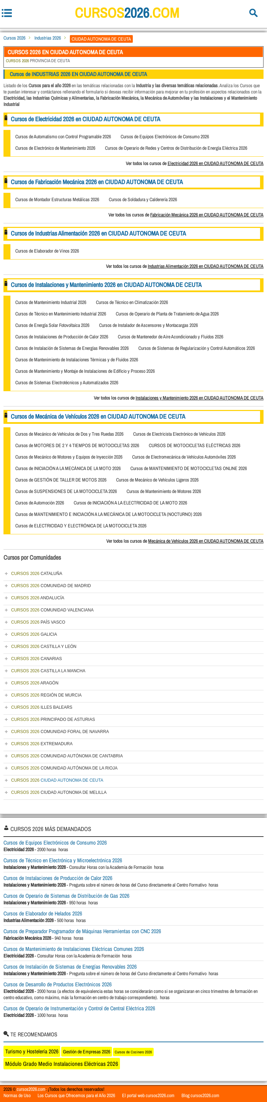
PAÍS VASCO (38, 622)
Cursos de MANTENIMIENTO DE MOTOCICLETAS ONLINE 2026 (188, 468)
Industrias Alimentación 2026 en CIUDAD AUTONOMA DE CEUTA (206, 266)
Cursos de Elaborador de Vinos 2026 (47, 251)
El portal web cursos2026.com (148, 1095)
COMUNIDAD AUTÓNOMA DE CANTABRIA (67, 756)
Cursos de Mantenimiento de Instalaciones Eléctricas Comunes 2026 (73, 949)
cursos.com (127, 12)
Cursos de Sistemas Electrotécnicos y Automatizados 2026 (66, 382)
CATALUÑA (36, 573)
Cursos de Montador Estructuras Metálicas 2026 (57, 199)
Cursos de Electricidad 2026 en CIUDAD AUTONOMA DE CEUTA (85, 119)
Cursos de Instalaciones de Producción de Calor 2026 (61, 337)
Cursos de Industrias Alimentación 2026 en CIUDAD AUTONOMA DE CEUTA (98, 233)
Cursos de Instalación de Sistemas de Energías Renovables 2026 (72, 348)
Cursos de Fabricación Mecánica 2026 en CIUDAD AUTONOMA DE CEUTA (97, 182)
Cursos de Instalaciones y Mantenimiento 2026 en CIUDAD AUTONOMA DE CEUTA (106, 284)
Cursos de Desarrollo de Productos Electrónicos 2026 (57, 984)
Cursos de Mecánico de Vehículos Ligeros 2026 (157, 480)
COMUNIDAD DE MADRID (51, 585)
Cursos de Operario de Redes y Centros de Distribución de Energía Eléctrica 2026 (176, 148)
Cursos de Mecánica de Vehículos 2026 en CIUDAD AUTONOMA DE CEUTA (98, 416)
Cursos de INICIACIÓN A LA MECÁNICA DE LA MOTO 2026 (68, 468)
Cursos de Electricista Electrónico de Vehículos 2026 (179, 434)
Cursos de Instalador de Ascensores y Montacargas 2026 (148, 325)
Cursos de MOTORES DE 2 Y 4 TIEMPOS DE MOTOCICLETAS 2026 (77, 445)
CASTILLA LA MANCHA (48, 670)
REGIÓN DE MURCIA (46, 695)
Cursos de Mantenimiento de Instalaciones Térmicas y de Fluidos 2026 (76, 359)
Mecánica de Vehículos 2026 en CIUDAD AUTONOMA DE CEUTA (206, 541)
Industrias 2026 (47, 38)
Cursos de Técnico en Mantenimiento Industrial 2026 (60, 314)
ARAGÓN (34, 683)
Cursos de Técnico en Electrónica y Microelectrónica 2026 (62, 860)
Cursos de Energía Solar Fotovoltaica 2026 (52, 325)
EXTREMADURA (42, 743)
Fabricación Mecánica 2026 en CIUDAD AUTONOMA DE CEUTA (207, 215)
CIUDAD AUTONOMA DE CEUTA (57, 780)
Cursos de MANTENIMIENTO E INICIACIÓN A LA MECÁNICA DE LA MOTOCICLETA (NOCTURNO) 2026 (108, 514)
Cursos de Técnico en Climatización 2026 (132, 302)
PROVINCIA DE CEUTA (38, 61)
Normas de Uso (17, 1095)
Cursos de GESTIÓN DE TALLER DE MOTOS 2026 (60, 480)
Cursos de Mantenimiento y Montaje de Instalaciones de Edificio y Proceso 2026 (85, 371)
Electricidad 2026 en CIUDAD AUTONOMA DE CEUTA (216, 163)
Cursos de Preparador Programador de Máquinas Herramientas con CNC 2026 (82, 931)
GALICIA (34, 634)
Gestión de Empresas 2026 (86, 1051)
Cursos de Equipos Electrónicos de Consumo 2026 (165, 136)
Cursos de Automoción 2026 (39, 503)
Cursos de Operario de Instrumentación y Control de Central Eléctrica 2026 (79, 1008)
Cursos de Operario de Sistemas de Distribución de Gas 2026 (66, 895)
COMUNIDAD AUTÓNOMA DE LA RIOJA (64, 768)
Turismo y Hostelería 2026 (31, 1051)
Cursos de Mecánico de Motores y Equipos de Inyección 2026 (68, 457)
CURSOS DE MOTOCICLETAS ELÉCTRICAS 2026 (194, 445)
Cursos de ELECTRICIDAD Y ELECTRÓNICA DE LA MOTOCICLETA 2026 (80, 526)
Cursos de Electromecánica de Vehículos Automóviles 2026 (184, 457)
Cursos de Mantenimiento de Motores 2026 (164, 491)
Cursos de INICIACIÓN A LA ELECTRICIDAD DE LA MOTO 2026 (130, 503)
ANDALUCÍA (37, 597)
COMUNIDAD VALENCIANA (52, 610)
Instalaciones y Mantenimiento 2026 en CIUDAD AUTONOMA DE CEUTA (200, 398)
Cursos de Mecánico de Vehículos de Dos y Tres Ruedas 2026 (69, 434)
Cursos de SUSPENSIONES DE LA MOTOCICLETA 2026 (66, 491)
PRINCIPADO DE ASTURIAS (53, 719)
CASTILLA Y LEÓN (43, 646)
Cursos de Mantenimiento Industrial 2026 (50, 302)
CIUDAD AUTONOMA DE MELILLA (59, 792)
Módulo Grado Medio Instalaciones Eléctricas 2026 (61, 1064)
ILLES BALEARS (41, 707)
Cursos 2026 (14, 38)
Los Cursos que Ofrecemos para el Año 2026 (76, 1095)
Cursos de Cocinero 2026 (133, 1052)
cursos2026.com (31, 1089)
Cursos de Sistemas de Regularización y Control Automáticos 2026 (196, 348)
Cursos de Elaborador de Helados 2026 (42, 913)
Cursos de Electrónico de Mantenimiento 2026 (55, 148)
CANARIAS (36, 658)
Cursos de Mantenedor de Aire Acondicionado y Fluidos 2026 (170, 337)
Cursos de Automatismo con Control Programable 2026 (63, 136)
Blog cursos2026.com (200, 1095)
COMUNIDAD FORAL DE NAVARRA (60, 731)
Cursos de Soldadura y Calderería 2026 (143, 199)
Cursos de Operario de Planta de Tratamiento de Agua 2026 (167, 314)
